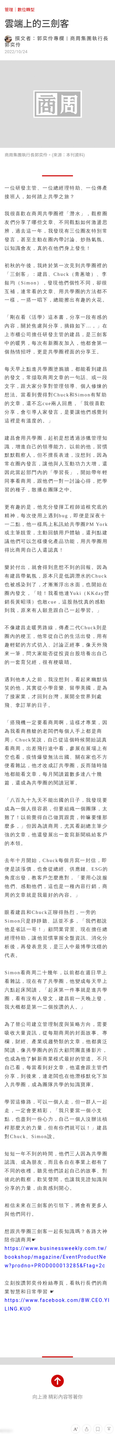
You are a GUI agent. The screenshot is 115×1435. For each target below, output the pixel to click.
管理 (9, 9)
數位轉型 (26, 9)
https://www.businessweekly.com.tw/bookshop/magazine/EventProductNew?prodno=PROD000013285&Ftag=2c (56, 1257)
